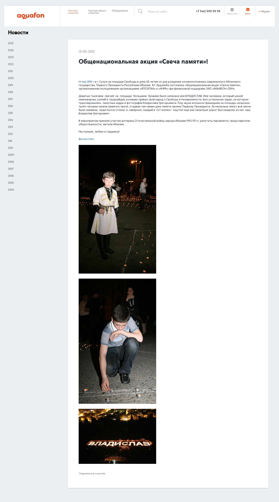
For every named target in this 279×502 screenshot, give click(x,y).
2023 (11, 57)
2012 (10, 134)
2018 (10, 92)
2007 (11, 169)
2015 (10, 113)
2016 (10, 106)
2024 (11, 50)
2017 (10, 99)
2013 (10, 127)
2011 (10, 141)
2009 (11, 155)
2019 (10, 85)
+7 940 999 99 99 (208, 11)
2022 (11, 64)
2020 (11, 78)
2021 (10, 71)
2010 (10, 148)
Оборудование (120, 11)
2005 (11, 183)
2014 (10, 120)
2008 (11, 162)
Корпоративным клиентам (97, 12)
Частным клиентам (73, 12)
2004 (11, 190)
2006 (11, 176)
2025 (11, 43)
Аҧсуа (265, 11)
